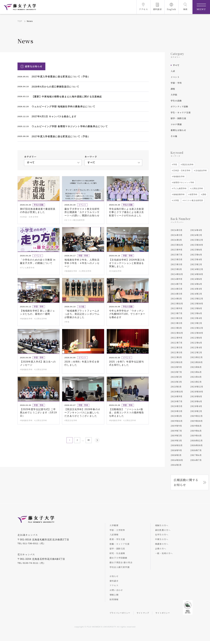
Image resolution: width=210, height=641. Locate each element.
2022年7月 (176, 343)
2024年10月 (196, 274)
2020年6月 (196, 401)
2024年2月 (196, 294)
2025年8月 (196, 250)
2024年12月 (196, 269)
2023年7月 (176, 313)
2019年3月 (176, 440)
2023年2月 (196, 323)
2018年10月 (196, 445)
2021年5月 (176, 377)
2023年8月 (196, 308)
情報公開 (114, 594)
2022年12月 (196, 328)
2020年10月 (196, 392)
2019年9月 (176, 426)
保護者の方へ (161, 543)
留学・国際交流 (178, 118)
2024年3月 (176, 294)
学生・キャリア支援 (181, 112)
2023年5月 (176, 318)
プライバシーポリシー (120, 613)
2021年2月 (196, 382)
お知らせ (114, 576)
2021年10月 (196, 362)
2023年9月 (176, 308)
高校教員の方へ (162, 530)
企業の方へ (160, 548)
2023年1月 (176, 328)
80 (89, 440)
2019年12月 (196, 416)
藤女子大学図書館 (118, 557)
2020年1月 (176, 416)
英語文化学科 (188, 164)
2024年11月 (177, 274)
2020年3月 (176, 411)
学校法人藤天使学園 (120, 567)
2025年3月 (176, 264)
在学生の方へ (161, 534)
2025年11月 (177, 245)
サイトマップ (143, 613)
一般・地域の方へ (164, 553)
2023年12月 (196, 298)
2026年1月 (176, 240)
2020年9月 (176, 396)
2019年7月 (176, 431)
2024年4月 (196, 289)
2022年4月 (196, 347)
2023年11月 (177, 303)
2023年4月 (196, 318)
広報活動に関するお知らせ (186, 482)
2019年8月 (196, 426)
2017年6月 (196, 455)
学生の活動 (176, 101)
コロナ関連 (176, 124)
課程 (173, 89)
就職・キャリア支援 (120, 543)
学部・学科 (176, 83)
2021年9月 (176, 367)
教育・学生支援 (117, 539)
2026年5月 (176, 230)
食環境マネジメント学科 (183, 182)
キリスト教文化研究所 (193, 200)
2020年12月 (196, 387)
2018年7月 (196, 450)
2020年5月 (176, 406)
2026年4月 (196, 230)
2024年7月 (176, 284)
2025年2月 (196, 264)
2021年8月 (196, 367)
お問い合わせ (116, 590)
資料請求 (114, 580)
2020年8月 (196, 396)
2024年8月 (196, 279)
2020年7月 (176, 401)
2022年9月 (176, 338)
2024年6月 (196, 284)
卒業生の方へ (161, 539)
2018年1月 (176, 455)
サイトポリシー (162, 613)
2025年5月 (176, 259)
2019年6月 (196, 431)
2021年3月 (176, 382)
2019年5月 (176, 435)
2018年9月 (176, 450)
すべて (176, 65)
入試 (173, 71)
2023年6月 (196, 313)
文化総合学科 (201, 170)
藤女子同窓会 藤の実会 (121, 562)
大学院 (174, 95)
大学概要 (114, 525)
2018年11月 (177, 445)
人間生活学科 (197, 188)
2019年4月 (196, 435)
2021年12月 (196, 357)
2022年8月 (196, 338)
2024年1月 (176, 298)
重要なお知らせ (178, 130)
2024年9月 (176, 279)
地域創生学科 (179, 176)
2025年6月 (196, 255)
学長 (175, 164)
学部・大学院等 (117, 530)
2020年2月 (196, 411)
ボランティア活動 (179, 106)
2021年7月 (176, 372)
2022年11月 (177, 333)
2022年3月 (176, 352)
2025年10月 (196, 245)
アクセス (114, 585)
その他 (174, 136)
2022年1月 (176, 357)
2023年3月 (176, 323)
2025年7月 (176, 255)
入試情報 (114, 534)
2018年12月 (196, 440)
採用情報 (114, 599)
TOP (20, 21)
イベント (175, 77)
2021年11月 (177, 362)
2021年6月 (196, 372)
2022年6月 (196, 343)
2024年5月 (176, 289)
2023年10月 (196, 303)
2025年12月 (196, 240)
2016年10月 (177, 460)
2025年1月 (176, 269)
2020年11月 (177, 392)
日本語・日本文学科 (181, 170)
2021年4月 (196, 377)
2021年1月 (176, 387)
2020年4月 (196, 406)
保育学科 (193, 194)
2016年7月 (196, 460)
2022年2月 (196, 352)
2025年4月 (196, 259)
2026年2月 (196, 235)
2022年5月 (176, 347)
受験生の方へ (161, 525)
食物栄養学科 (179, 194)
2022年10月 (196, 333)
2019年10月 (196, 421)
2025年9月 (176, 250)
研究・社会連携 (117, 553)
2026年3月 (176, 235)
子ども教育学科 (180, 188)
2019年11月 (177, 421)
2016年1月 (176, 465)
